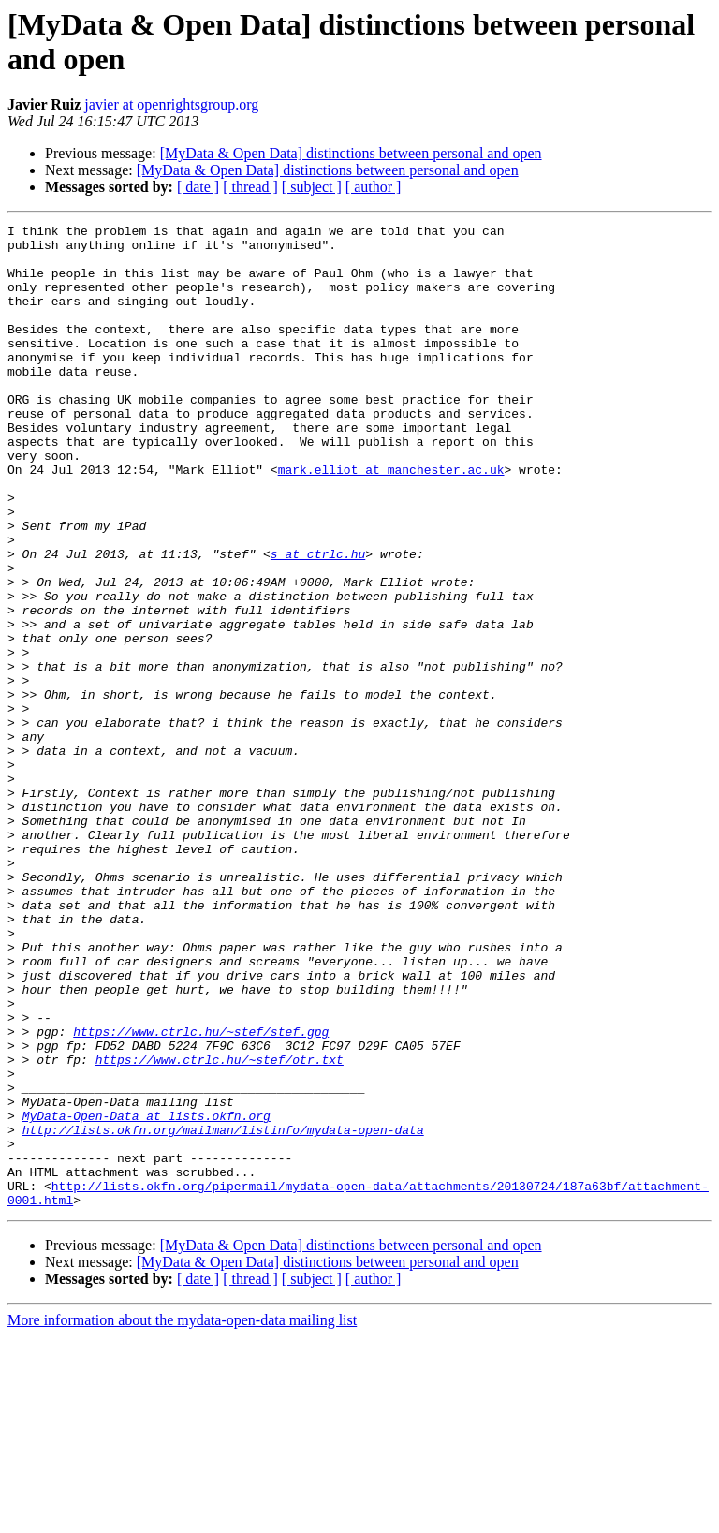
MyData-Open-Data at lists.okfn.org (146, 1295)
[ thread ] (250, 187)
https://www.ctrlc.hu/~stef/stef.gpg (201, 1194)
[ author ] (373, 187)
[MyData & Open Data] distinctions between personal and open (351, 153)
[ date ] (198, 187)
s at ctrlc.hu (318, 620)
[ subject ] (312, 187)
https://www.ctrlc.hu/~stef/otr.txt (219, 1227)
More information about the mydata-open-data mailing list (182, 1517)
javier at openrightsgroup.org (171, 104)
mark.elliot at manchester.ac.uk (391, 519)
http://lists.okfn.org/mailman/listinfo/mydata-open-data (223, 1312)
